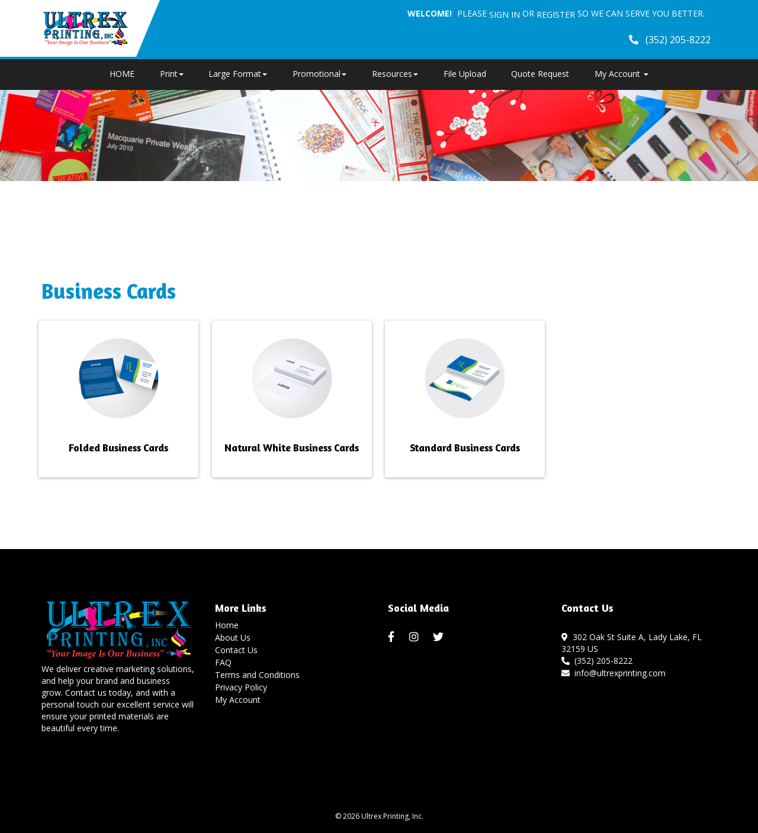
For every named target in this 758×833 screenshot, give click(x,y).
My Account (238, 699)
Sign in (504, 14)
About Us (232, 637)
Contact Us (236, 650)
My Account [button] (621, 73)
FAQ (223, 662)
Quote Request (540, 73)
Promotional (319, 73)
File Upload (465, 73)
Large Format (237, 73)
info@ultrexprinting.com (613, 673)
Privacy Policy (241, 687)
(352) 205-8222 (596, 660)
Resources (395, 73)
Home (227, 625)
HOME (122, 73)
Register (556, 14)
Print (172, 73)
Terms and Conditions (257, 674)
